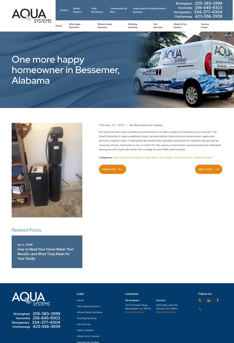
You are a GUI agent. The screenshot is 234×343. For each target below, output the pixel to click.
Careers (64, 10)
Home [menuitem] (59, 25)
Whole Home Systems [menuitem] (105, 26)
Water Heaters (85, 330)
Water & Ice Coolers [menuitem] (179, 26)
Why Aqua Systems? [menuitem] (74, 26)
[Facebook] (217, 300)
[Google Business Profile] (209, 300)
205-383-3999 (208, 3)
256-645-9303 (208, 8)
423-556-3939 (208, 17)
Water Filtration (183, 157)
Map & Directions (135, 312)
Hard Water (151, 157)
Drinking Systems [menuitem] (133, 26)
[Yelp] (200, 300)
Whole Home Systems (89, 312)
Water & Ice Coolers (88, 336)
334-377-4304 (208, 12)
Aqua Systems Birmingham (128, 157)
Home (80, 300)
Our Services (84, 324)
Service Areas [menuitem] (205, 26)
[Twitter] (200, 309)
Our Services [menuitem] (158, 26)
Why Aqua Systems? (88, 306)
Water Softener (203, 157)
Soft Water (166, 157)
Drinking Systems (87, 318)
